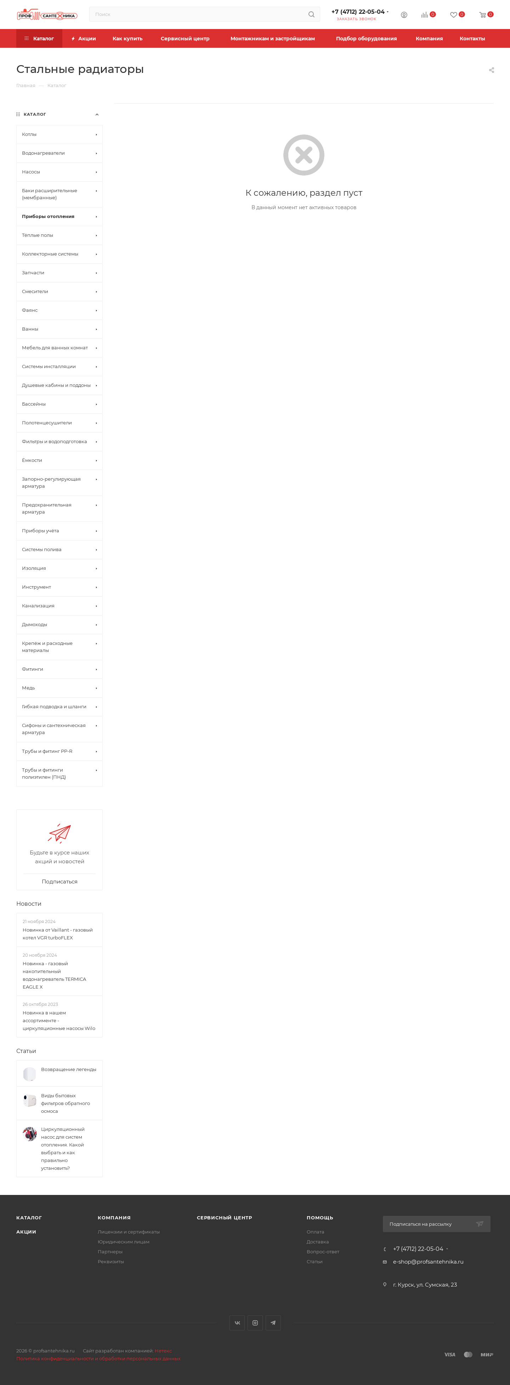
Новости (28, 903)
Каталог (29, 1217)
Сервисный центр (224, 1217)
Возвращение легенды (68, 1069)
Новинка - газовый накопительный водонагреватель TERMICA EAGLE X (54, 975)
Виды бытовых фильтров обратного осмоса (65, 1103)
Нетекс (163, 1350)
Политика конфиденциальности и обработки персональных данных (98, 1358)
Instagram (255, 1322)
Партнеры (110, 1251)
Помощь (320, 1217)
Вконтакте (237, 1322)
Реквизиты (111, 1261)
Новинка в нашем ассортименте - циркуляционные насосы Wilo (59, 1020)
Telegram (273, 1322)
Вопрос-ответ (323, 1251)
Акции (26, 1232)
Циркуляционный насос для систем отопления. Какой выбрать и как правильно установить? (63, 1148)
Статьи (26, 1051)
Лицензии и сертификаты (129, 1232)
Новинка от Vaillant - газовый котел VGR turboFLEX (58, 933)
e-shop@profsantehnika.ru (428, 1261)
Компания (114, 1217)
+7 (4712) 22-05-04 (358, 11)
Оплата (315, 1232)
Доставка (318, 1241)
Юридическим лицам (123, 1241)
